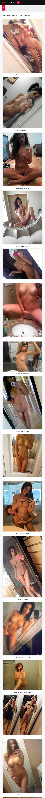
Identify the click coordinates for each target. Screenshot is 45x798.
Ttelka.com (11, 2)
